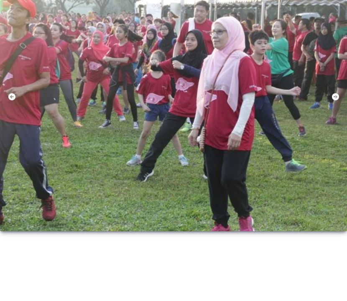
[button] (12, 97)
